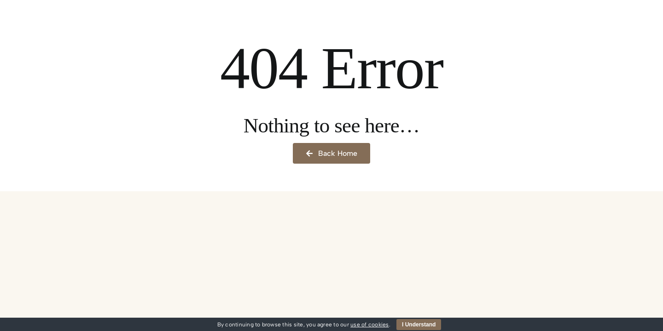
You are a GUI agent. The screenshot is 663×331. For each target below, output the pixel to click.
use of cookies (369, 324)
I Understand (419, 324)
